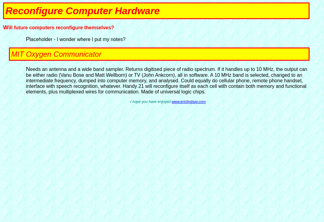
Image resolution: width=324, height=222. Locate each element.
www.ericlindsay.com (189, 102)
